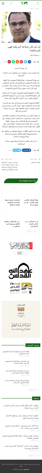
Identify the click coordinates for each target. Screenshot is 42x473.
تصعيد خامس (35, 162)
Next (29, 231)
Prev (35, 231)
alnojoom (26, 469)
